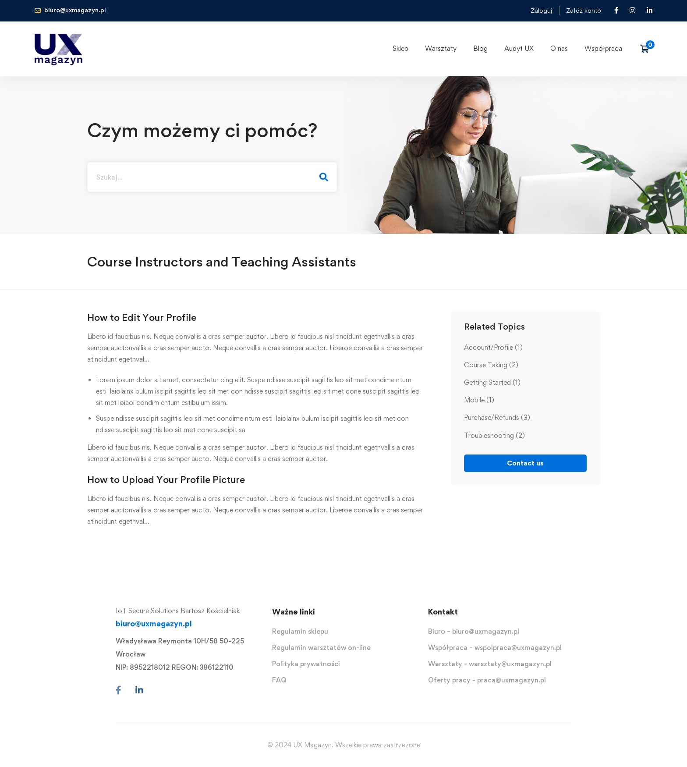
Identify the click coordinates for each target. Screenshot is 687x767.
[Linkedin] (139, 690)
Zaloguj (541, 10)
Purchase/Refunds (497, 417)
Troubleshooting (494, 435)
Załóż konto (583, 10)
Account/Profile (493, 347)
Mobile (479, 400)
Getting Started (492, 382)
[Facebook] (118, 690)
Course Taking (491, 365)
